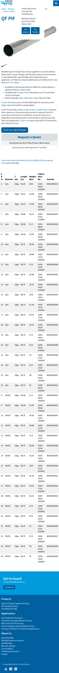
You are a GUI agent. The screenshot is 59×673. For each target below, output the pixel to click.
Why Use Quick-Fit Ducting (12, 623)
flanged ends (22, 92)
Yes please (26, 30)
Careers (4, 654)
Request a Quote (29, 137)
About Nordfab (7, 638)
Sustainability (7, 649)
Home (3, 9)
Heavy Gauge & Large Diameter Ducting (17, 626)
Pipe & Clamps (9, 11)
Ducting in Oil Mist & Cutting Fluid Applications (20, 629)
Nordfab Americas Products (12, 640)
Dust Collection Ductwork (11, 618)
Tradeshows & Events (10, 651)
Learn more (25, 120)
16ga (30, 98)
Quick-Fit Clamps (12, 82)
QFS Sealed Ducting (9, 606)
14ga (35, 98)
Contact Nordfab (8, 102)
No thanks (35, 30)
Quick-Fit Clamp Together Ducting (15, 603)
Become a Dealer (8, 646)
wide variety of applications (36, 110)
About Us (6, 633)
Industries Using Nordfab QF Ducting (16, 621)
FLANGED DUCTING (9, 609)
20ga (26, 98)
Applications (8, 613)
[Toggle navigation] (56, 3)
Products (12, 9)
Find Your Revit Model (14, 130)
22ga (21, 98)
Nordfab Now (6, 643)
